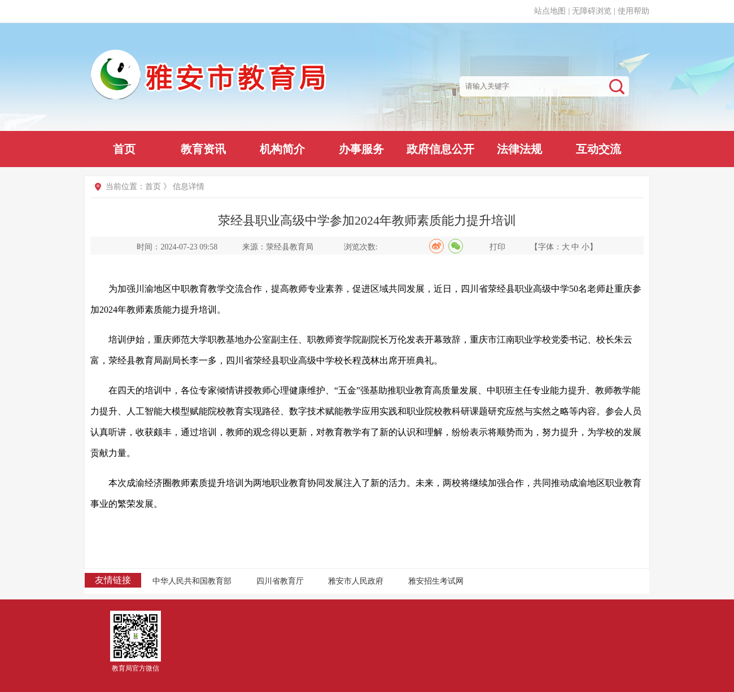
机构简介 (282, 149)
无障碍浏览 (591, 11)
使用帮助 (633, 11)
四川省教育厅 (280, 581)
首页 (124, 149)
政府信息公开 (440, 149)
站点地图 (550, 11)
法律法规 (519, 149)
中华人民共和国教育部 (191, 581)
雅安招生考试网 (436, 581)
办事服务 (361, 149)
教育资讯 (203, 149)
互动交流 (598, 149)
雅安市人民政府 (355, 581)
